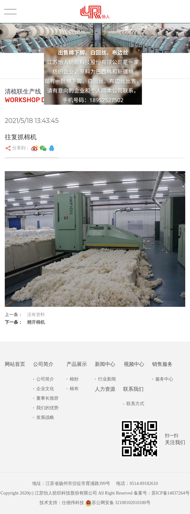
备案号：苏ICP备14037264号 (162, 493)
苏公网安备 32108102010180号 (118, 502)
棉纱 (74, 379)
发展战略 (45, 417)
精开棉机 (36, 322)
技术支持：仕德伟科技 (61, 502)
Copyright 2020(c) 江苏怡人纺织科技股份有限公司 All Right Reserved (66, 493)
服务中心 (164, 379)
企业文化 (45, 388)
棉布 (74, 388)
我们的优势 (47, 407)
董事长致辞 (47, 398)
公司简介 (45, 379)
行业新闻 (107, 379)
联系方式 (135, 403)
